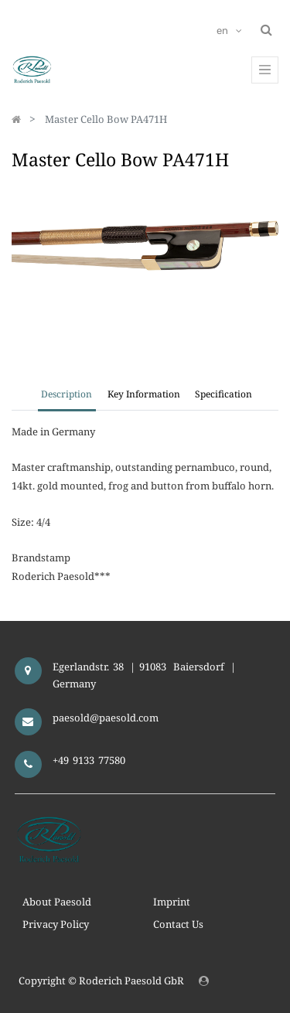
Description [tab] (66, 394)
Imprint (171, 902)
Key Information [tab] (143, 394)
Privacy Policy (55, 924)
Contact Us (178, 924)
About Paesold (56, 902)
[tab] (223, 395)
